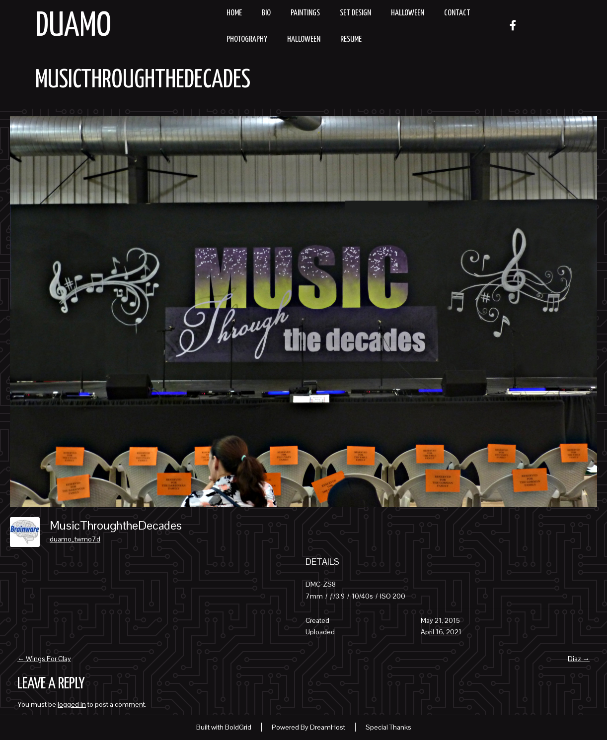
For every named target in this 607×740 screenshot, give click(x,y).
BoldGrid (238, 727)
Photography (247, 39)
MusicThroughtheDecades (142, 80)
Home (234, 13)
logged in (72, 704)
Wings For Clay (44, 658)
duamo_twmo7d (75, 539)
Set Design (355, 13)
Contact (457, 13)
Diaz (579, 658)
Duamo (73, 26)
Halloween (407, 13)
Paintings (305, 13)
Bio (266, 13)
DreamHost (327, 727)
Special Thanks (388, 727)
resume (351, 39)
